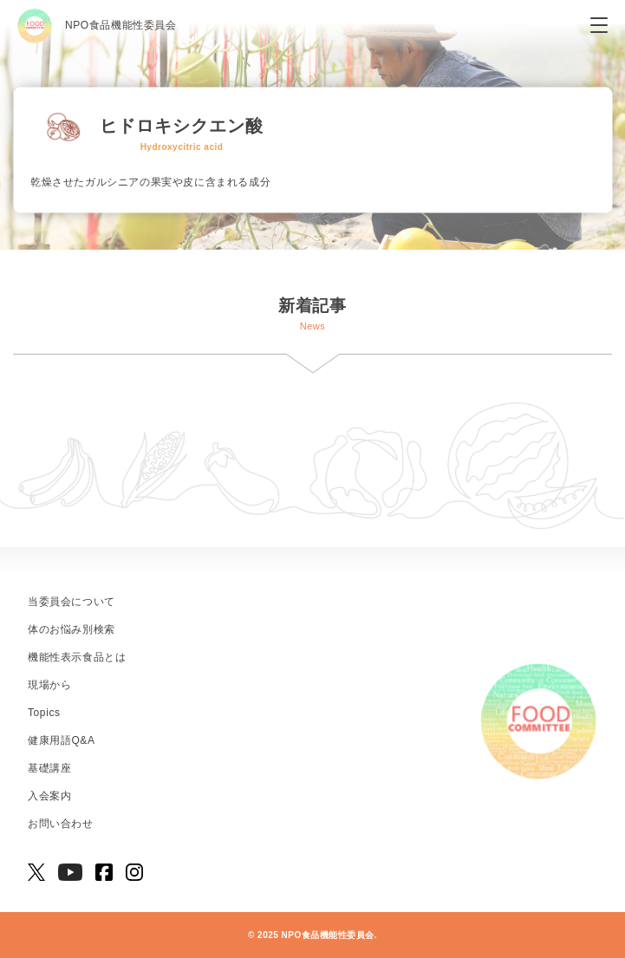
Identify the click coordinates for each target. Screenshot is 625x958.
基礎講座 (49, 768)
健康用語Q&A (61, 740)
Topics (44, 712)
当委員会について (71, 601)
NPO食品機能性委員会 (97, 26)
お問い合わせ (61, 823)
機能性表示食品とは (77, 657)
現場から (49, 685)
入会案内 (49, 796)
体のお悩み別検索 (71, 629)
